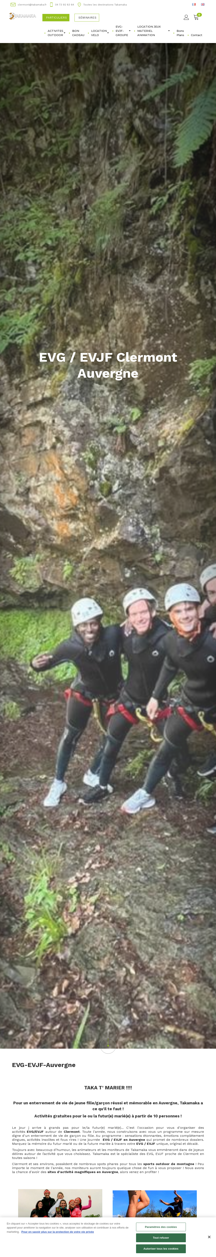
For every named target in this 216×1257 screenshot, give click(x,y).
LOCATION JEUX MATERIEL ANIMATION (153, 31)
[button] (16, 546)
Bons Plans (180, 33)
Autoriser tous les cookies (160, 1250)
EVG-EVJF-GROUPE (123, 31)
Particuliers (56, 17)
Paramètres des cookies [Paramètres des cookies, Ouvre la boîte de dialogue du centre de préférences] (161, 1228)
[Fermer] (209, 1238)
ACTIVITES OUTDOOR (56, 33)
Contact (196, 35)
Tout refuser (161, 1239)
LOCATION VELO (100, 33)
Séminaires (87, 17)
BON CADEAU (78, 33)
